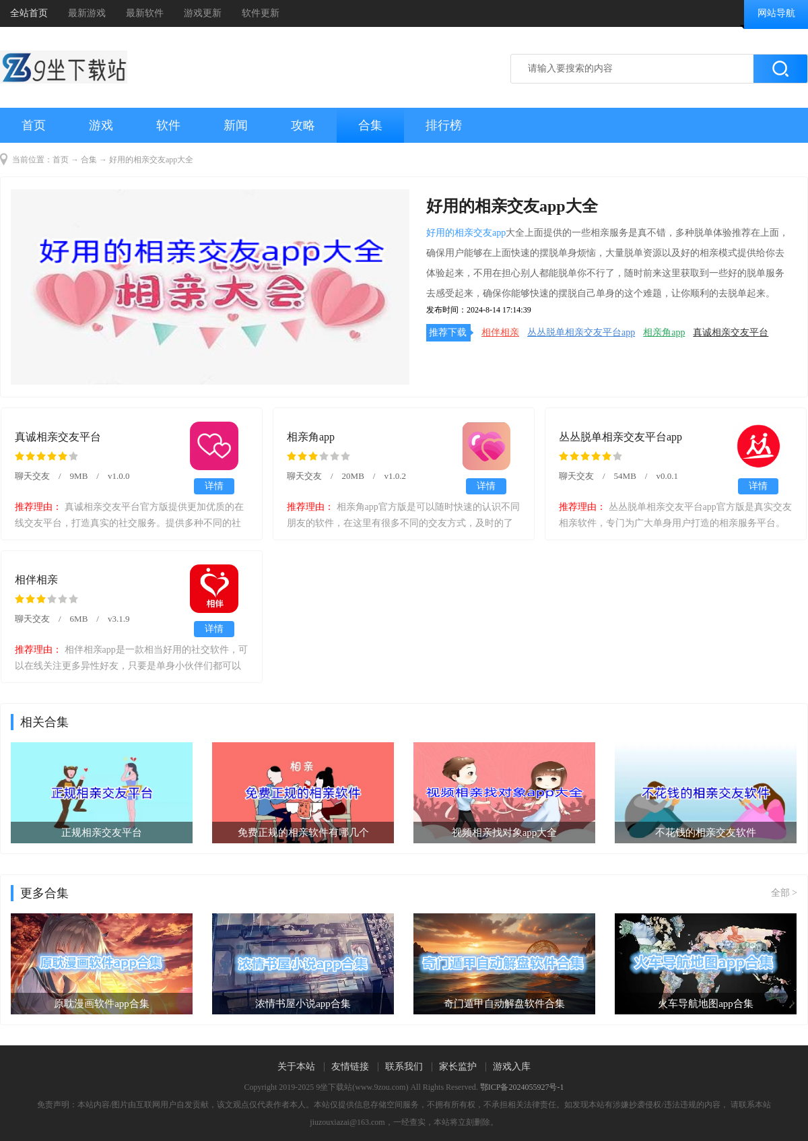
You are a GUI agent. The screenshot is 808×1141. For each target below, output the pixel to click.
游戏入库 (512, 1067)
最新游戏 (87, 13)
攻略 (303, 125)
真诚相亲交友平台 (730, 332)
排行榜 (444, 125)
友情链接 (350, 1067)
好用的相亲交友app (466, 233)
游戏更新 (203, 13)
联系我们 (404, 1067)
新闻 (236, 125)
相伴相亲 (500, 332)
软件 (168, 125)
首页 (34, 125)
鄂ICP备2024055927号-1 (522, 1087)
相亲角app (664, 332)
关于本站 (296, 1067)
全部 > (784, 893)
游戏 (101, 125)
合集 (370, 125)
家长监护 (458, 1067)
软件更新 (260, 13)
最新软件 (145, 13)
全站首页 (29, 13)
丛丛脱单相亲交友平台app (581, 332)
